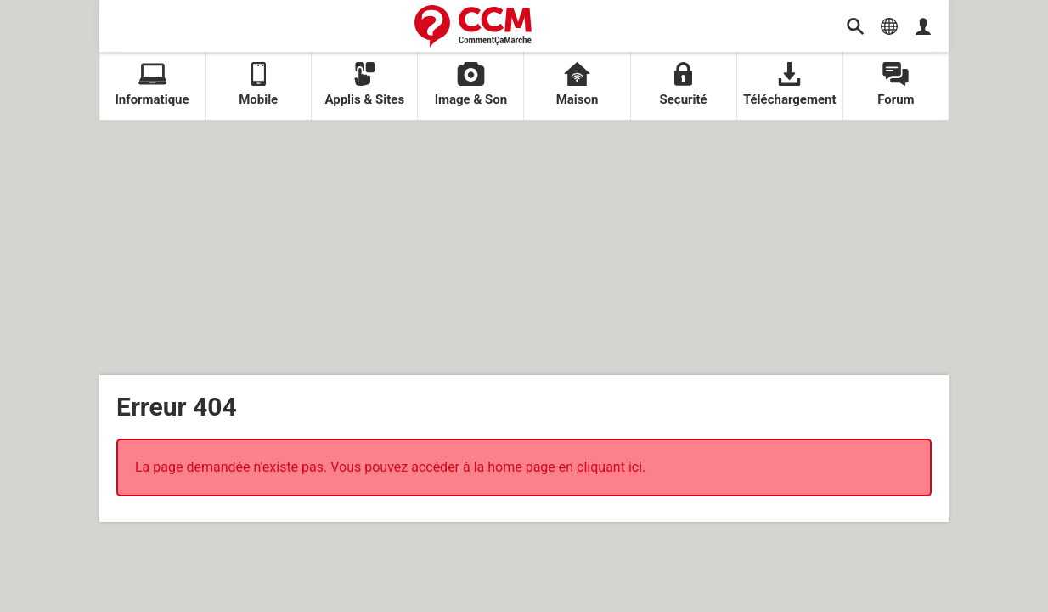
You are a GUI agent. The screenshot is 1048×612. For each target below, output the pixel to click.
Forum (895, 84)
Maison (577, 84)
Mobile (258, 84)
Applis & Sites (364, 84)
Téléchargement (790, 84)
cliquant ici (609, 467)
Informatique (152, 84)
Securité (683, 84)
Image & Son (471, 84)
